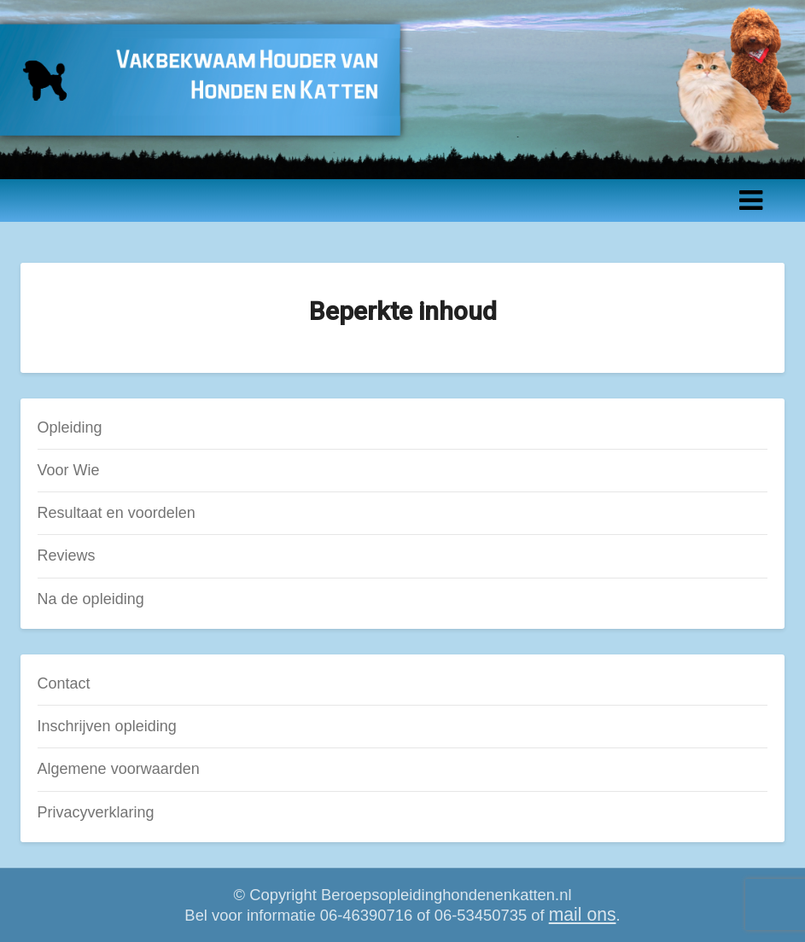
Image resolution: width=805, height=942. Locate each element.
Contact (64, 683)
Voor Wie (69, 470)
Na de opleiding (91, 599)
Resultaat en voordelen (116, 512)
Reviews (67, 555)
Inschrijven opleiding (107, 726)
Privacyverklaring (96, 812)
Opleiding (70, 427)
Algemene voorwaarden (119, 768)
